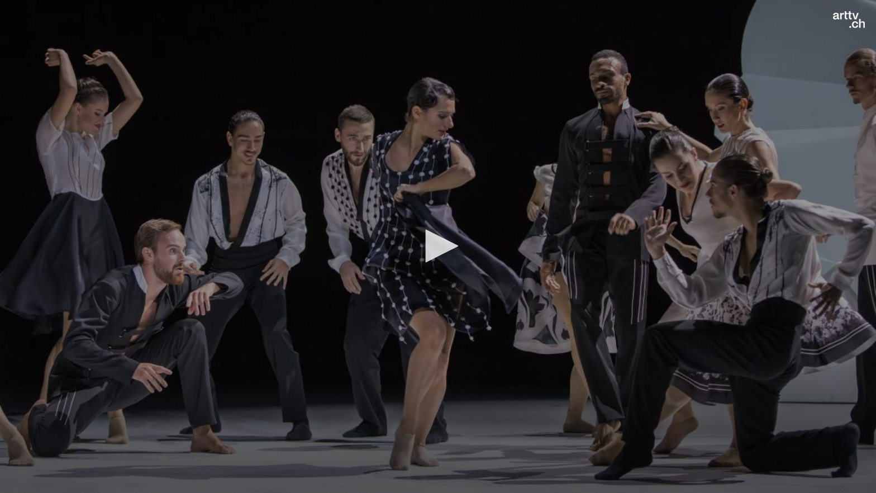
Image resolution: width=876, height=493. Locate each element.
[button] (438, 246)
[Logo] (849, 19)
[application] (438, 246)
